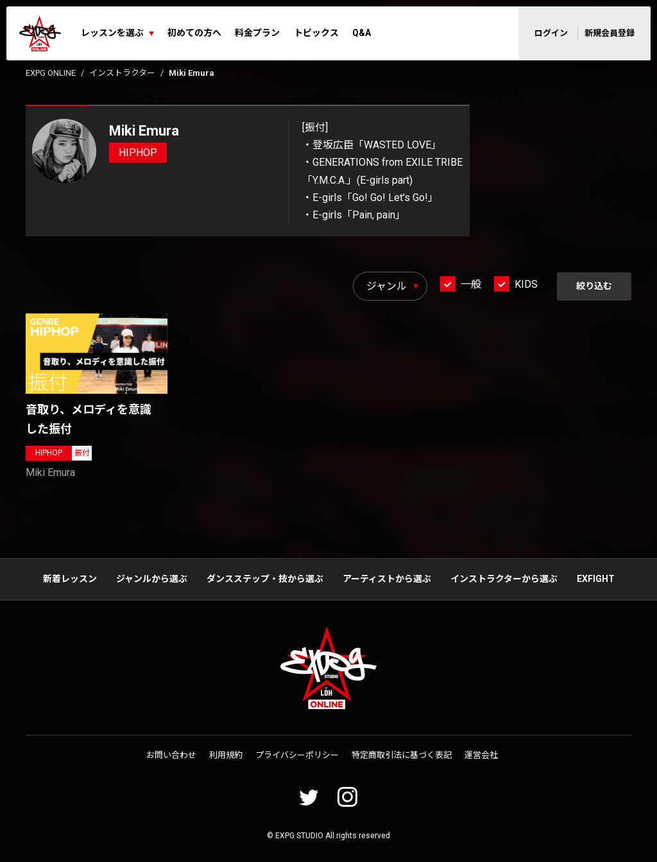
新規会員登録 (609, 33)
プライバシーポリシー (297, 755)
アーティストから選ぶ (387, 579)
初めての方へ (194, 33)
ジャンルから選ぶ (151, 579)
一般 (471, 284)
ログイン (551, 33)
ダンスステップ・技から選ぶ (265, 579)
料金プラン (257, 33)
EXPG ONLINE (51, 73)
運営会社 (481, 755)
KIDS (526, 284)
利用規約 (226, 755)
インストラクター (122, 73)
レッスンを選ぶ (112, 33)
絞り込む (594, 286)
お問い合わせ (171, 755)
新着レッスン (70, 579)
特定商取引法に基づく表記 (402, 755)
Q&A (361, 33)
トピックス (316, 33)
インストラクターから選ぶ (504, 579)
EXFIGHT (596, 579)
